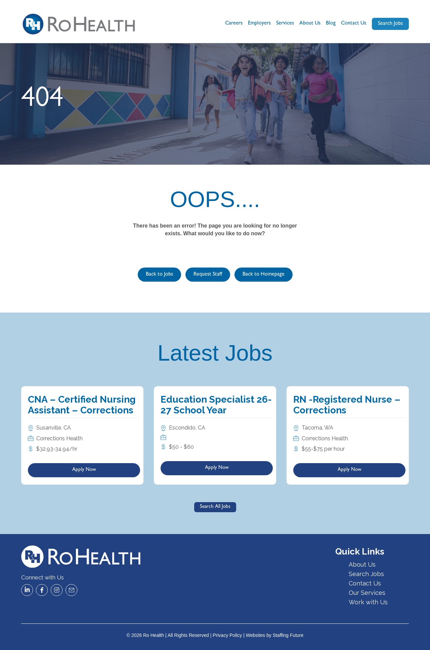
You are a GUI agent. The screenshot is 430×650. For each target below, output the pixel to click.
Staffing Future (288, 635)
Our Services (367, 592)
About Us (309, 23)
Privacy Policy (227, 635)
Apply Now (84, 470)
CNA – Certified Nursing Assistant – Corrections (82, 405)
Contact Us (353, 23)
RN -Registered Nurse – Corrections (346, 405)
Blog (331, 23)
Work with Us (368, 602)
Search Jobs (366, 573)
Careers (234, 23)
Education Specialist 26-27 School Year (216, 405)
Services (285, 23)
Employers (259, 23)
